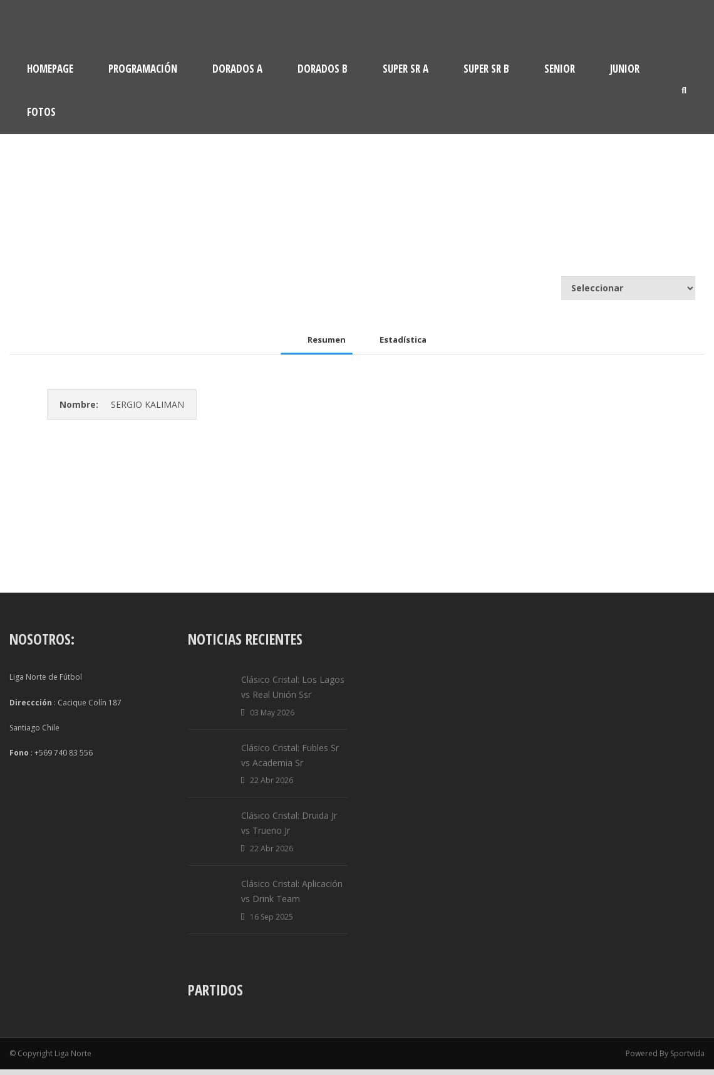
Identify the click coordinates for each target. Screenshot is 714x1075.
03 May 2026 (272, 718)
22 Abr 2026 (271, 786)
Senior (559, 68)
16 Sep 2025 (271, 922)
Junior (624, 68)
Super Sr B (486, 68)
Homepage (50, 68)
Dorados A (237, 68)
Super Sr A (405, 68)
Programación (142, 68)
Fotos (41, 112)
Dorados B (323, 68)
